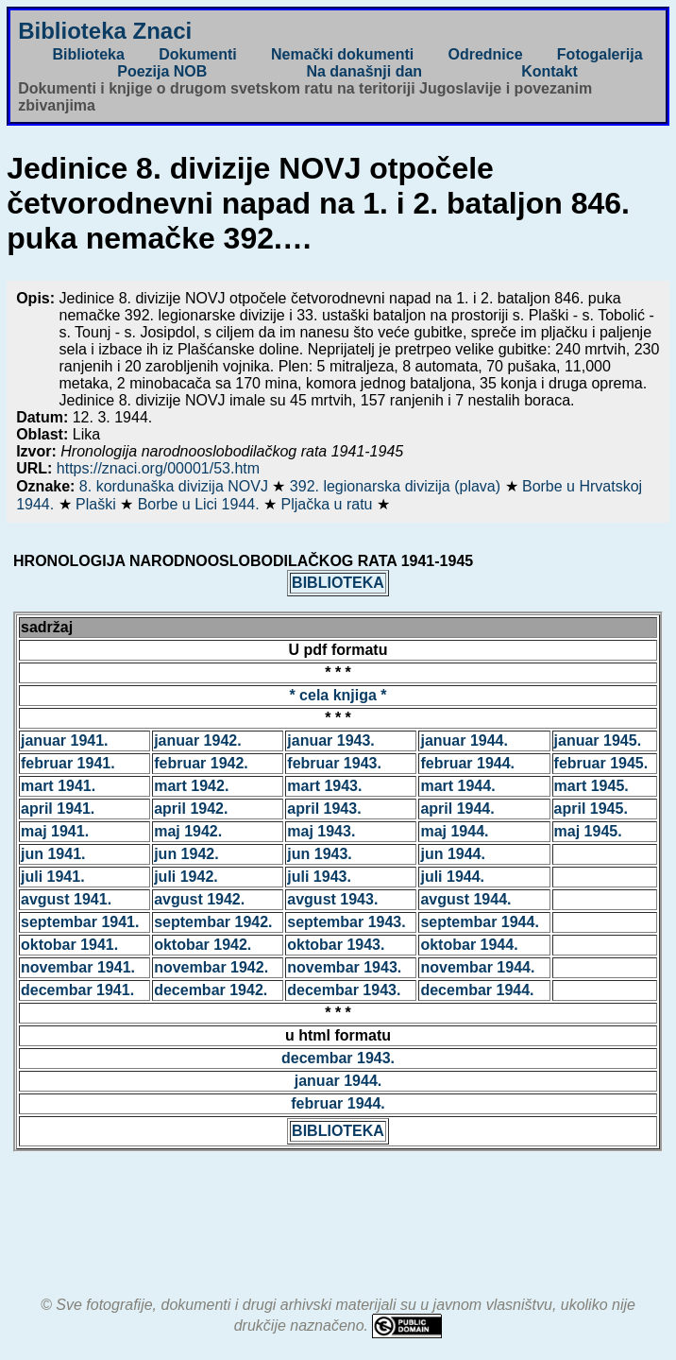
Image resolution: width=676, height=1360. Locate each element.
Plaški (98, 504)
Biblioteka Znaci (105, 30)
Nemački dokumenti (342, 54)
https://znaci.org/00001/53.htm (158, 468)
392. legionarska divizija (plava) (397, 486)
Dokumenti (198, 54)
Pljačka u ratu (329, 504)
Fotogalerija (600, 54)
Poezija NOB (162, 71)
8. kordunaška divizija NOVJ (176, 486)
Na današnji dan (364, 71)
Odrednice (485, 54)
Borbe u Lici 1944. (200, 504)
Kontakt (549, 71)
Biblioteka (88, 54)
